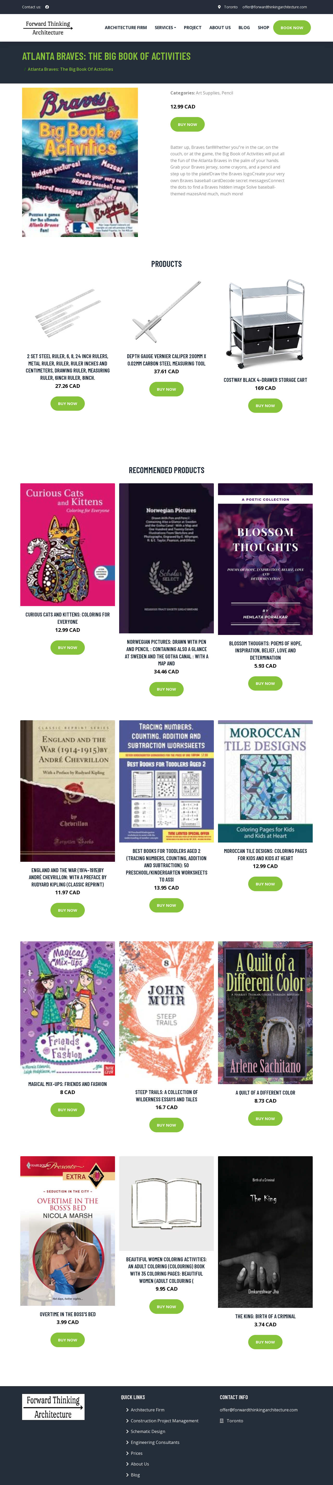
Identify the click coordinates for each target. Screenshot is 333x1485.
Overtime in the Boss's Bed (68, 1314)
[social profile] (47, 7)
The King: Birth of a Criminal (265, 1316)
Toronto (228, 6)
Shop (263, 27)
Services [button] (164, 27)
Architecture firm (126, 27)
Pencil (227, 93)
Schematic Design (148, 1431)
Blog (244, 27)
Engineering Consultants (155, 1442)
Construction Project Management (164, 1421)
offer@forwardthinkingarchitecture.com (274, 6)
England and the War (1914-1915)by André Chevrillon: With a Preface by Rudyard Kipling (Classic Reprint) (68, 877)
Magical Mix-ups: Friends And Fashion (67, 1084)
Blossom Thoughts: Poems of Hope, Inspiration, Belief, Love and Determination (265, 650)
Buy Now (187, 124)
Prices (137, 1453)
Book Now (292, 27)
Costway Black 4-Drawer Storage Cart (265, 379)
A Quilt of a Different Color (265, 1092)
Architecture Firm (147, 1410)
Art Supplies (208, 93)
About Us (220, 27)
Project (193, 27)
